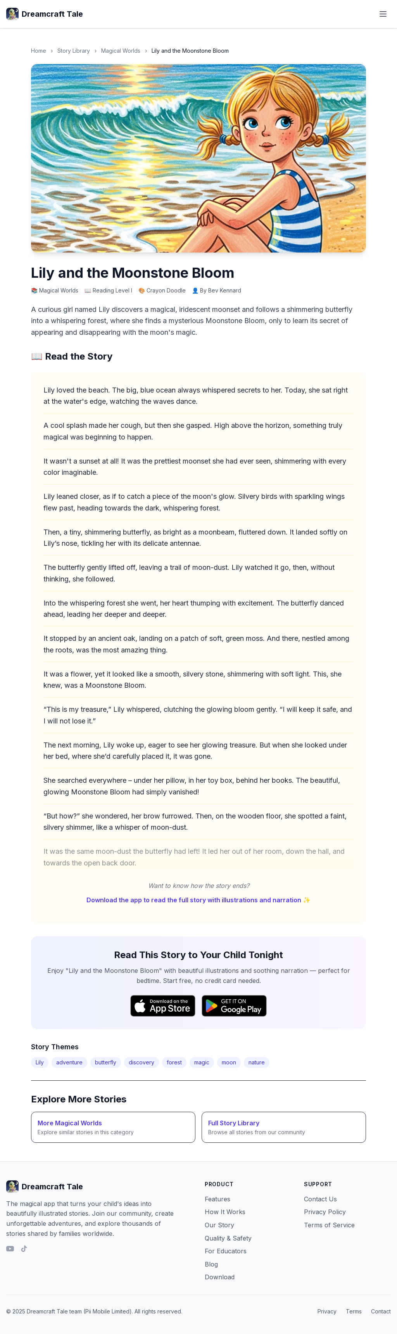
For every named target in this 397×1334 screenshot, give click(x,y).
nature (257, 1062)
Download (220, 1277)
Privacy (327, 1311)
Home (38, 50)
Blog (211, 1264)
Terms (354, 1311)
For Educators (226, 1251)
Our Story (219, 1225)
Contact (381, 1311)
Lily (40, 1062)
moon (229, 1062)
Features (217, 1199)
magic (201, 1062)
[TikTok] (24, 1249)
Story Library (73, 50)
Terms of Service (329, 1225)
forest (174, 1062)
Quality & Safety (228, 1238)
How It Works (225, 1212)
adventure (69, 1062)
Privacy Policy (325, 1212)
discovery (141, 1062)
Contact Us (320, 1199)
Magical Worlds (120, 50)
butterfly (105, 1062)
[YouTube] (10, 1249)
